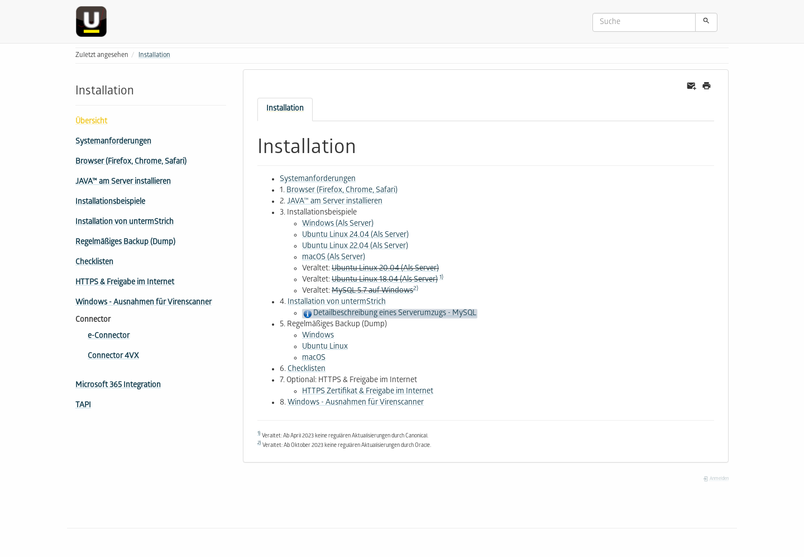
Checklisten (94, 263)
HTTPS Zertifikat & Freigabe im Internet (367, 392)
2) (415, 288)
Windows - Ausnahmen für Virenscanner (143, 303)
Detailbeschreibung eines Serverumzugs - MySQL (394, 313)
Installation (154, 55)
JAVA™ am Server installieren (123, 182)
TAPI (83, 406)
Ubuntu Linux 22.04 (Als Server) (355, 246)
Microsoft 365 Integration (118, 386)
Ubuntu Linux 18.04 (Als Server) (385, 280)
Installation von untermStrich (124, 222)
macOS (314, 358)
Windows (318, 336)
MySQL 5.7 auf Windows (372, 291)
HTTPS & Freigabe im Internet (124, 283)
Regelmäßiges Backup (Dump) (125, 242)
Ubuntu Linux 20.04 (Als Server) (385, 269)
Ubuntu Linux (325, 347)
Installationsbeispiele (110, 202)
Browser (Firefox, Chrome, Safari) (130, 162)
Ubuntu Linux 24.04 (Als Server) (355, 235)
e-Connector (109, 336)
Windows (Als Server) (338, 224)
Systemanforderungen (113, 142)
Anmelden (716, 479)
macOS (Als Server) (333, 258)
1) (441, 277)
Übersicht (91, 122)
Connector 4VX (113, 356)
